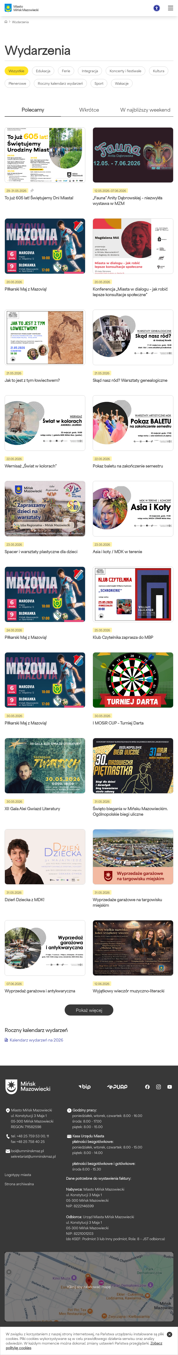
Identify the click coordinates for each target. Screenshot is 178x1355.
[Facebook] (147, 1087)
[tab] (33, 111)
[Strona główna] (6, 21)
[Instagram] (158, 1087)
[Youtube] (169, 1087)
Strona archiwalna (19, 1183)
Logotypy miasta (18, 1174)
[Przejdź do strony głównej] (28, 1086)
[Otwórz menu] (170, 8)
